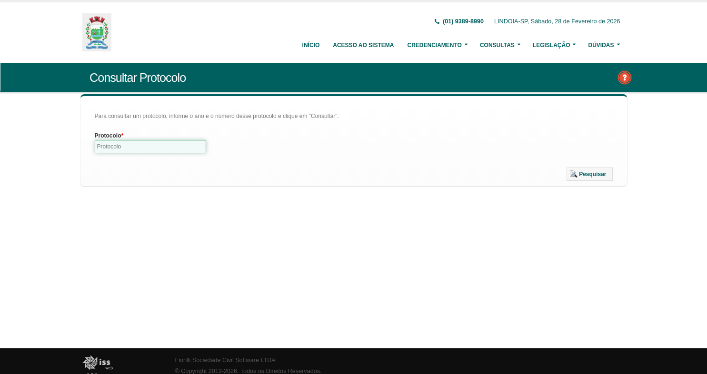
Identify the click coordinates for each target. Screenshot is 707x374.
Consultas (497, 45)
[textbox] (151, 146)
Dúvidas (601, 45)
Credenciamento (434, 45)
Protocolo (108, 135)
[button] (590, 174)
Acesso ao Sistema (363, 45)
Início (311, 45)
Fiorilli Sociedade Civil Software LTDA (225, 360)
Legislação (551, 45)
